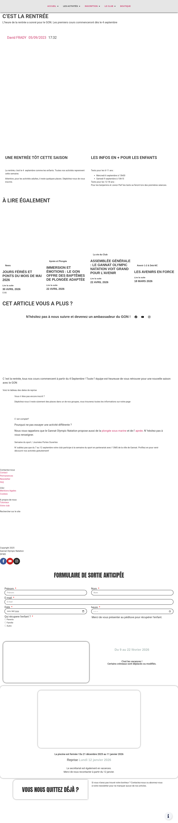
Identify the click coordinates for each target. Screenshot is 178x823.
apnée (139, 430)
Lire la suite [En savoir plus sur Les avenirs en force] (139, 277)
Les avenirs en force (154, 272)
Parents (10, 619)
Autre (9, 626)
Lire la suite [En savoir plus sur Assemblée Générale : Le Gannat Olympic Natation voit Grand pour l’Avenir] (95, 278)
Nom (94, 588)
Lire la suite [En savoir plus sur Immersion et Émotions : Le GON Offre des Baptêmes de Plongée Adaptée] (52, 285)
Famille (10, 622)
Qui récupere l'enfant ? (18, 616)
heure (95, 607)
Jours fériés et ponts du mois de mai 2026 (22, 276)
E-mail (9, 597)
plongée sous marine (114, 430)
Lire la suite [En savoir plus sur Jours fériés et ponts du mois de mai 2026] (8, 285)
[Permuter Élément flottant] (168, 816)
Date (8, 607)
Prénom (10, 588)
